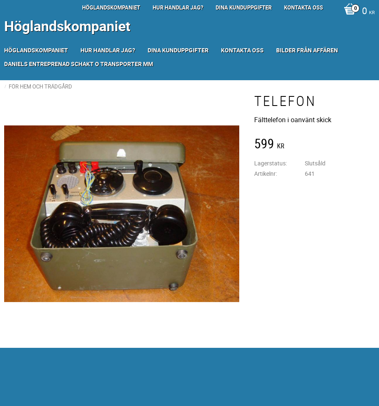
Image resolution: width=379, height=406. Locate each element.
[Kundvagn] (357, 11)
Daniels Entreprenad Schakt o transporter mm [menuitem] (78, 64)
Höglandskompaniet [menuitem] (111, 7)
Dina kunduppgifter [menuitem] (244, 7)
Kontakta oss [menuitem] (303, 7)
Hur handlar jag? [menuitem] (178, 7)
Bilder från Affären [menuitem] (307, 50)
